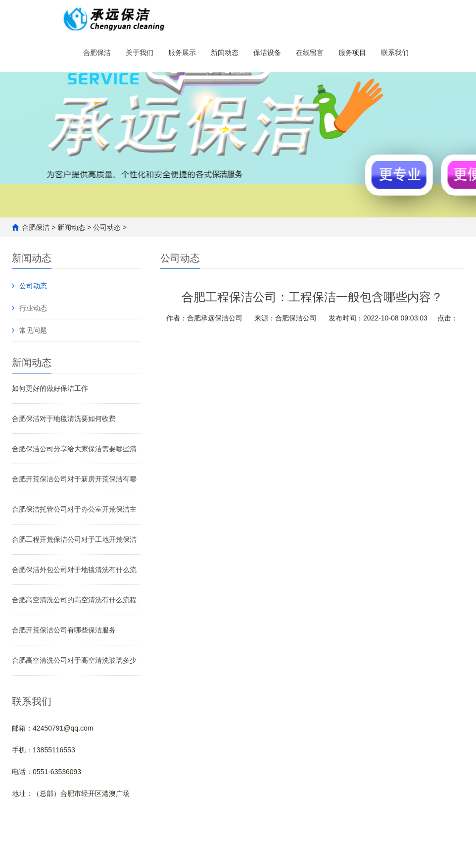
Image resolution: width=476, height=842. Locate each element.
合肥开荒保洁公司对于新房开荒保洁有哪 (74, 479)
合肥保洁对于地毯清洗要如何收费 (64, 418)
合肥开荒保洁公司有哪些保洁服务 (64, 630)
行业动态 (33, 308)
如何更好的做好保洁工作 (50, 388)
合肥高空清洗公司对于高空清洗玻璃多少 (74, 660)
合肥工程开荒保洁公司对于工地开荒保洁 (74, 539)
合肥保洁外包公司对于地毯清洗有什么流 (74, 570)
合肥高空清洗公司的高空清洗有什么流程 (74, 600)
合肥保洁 (97, 54)
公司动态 (107, 227)
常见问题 (33, 330)
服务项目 (352, 54)
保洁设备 (267, 54)
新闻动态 (224, 54)
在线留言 (310, 54)
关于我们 (139, 54)
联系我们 (395, 54)
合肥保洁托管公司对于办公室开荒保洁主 (74, 509)
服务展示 (182, 54)
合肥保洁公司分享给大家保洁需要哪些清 (74, 449)
